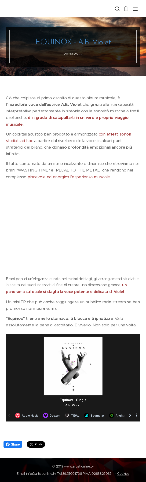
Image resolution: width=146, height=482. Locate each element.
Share (13, 444)
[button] (116, 8)
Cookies (123, 473)
